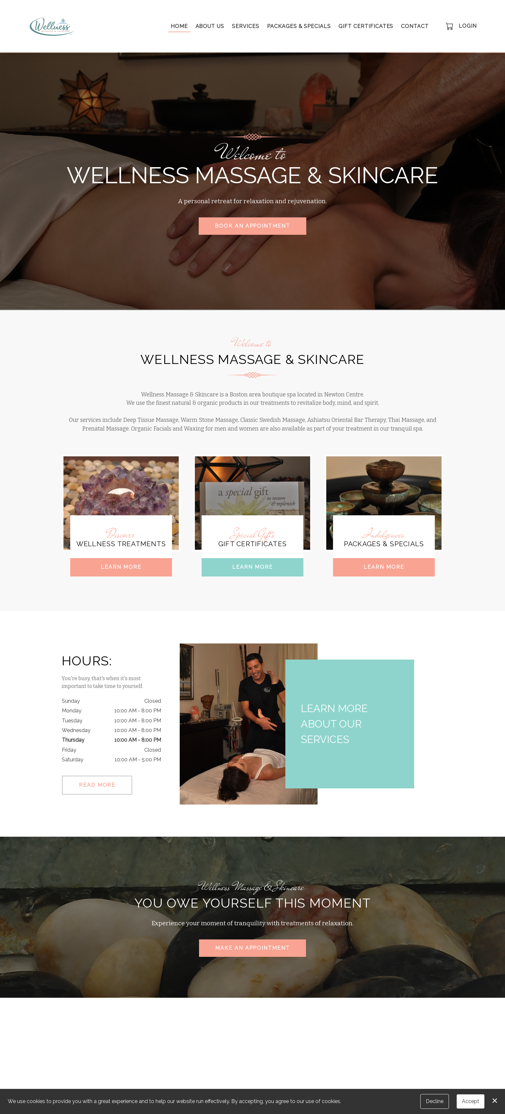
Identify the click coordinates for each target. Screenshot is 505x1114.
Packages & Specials (299, 26)
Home (179, 26)
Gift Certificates (365, 26)
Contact (415, 26)
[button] (450, 26)
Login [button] (468, 26)
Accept (470, 1101)
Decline (434, 1101)
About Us (209, 26)
